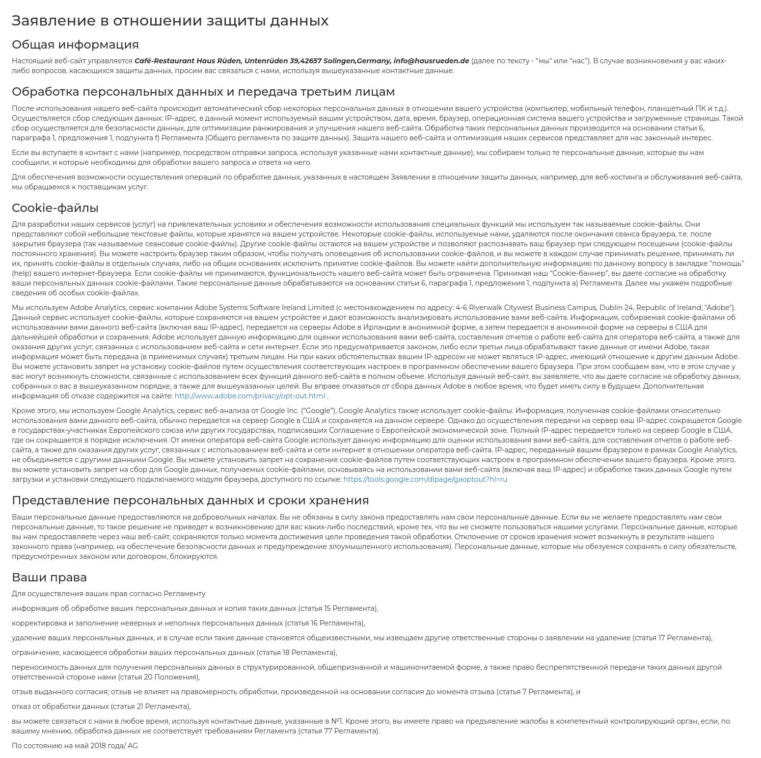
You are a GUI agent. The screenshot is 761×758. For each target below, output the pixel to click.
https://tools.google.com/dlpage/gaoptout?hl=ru (426, 479)
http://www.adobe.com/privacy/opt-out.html (251, 396)
